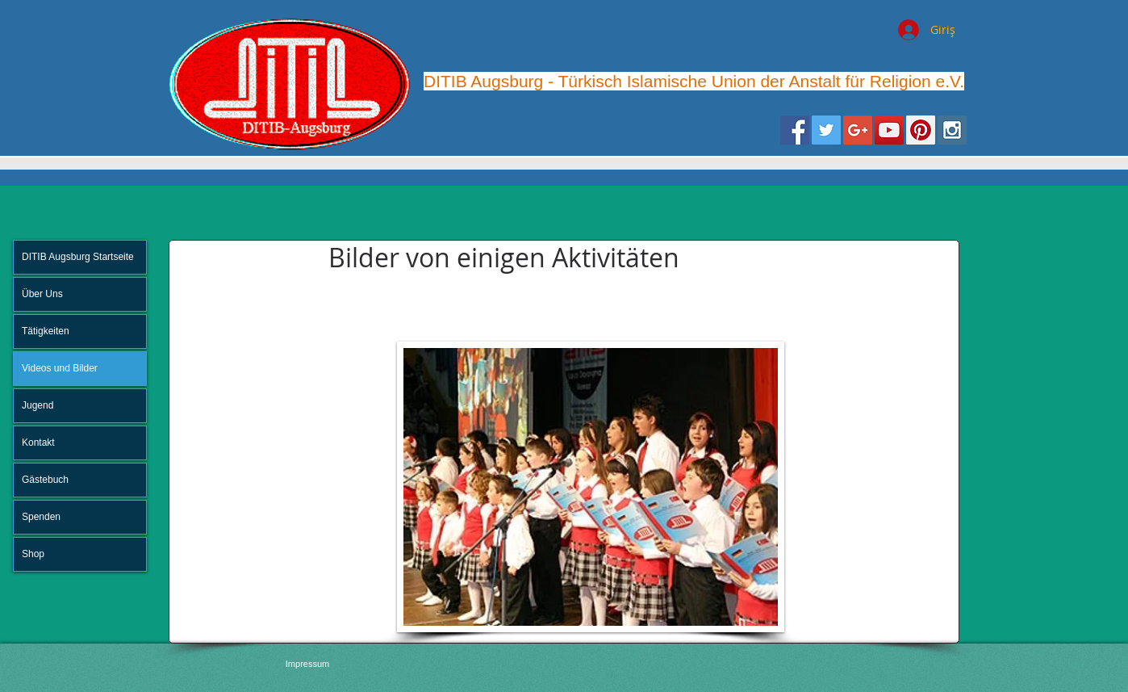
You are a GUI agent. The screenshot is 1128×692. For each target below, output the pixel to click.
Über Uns (42, 294)
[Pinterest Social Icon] (920, 130)
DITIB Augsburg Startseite (78, 256)
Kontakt (38, 442)
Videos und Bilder (60, 368)
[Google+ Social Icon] (857, 130)
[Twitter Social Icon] (826, 130)
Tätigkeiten (45, 331)
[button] (590, 487)
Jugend (37, 405)
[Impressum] (307, 664)
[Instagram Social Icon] (952, 130)
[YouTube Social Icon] (889, 130)
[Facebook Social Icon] (794, 130)
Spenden (41, 516)
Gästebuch (45, 479)
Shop (33, 554)
